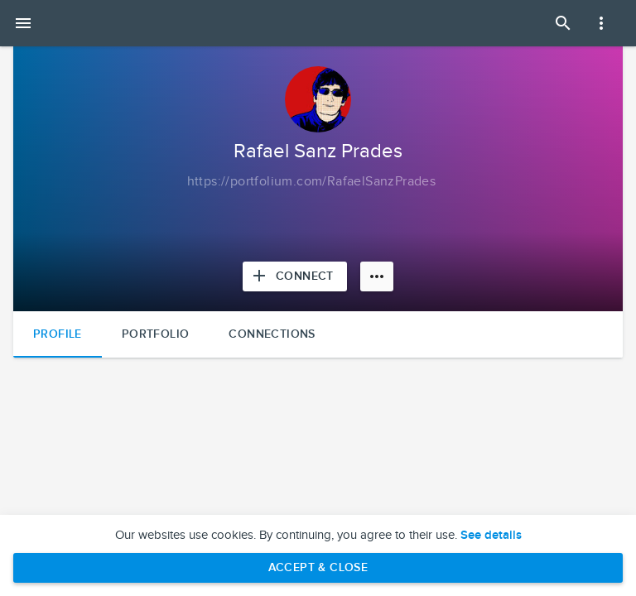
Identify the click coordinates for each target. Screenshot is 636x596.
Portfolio (156, 334)
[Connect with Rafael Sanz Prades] (295, 276)
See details (491, 535)
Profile (57, 334)
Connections (272, 334)
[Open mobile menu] (23, 23)
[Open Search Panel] (563, 23)
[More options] (376, 276)
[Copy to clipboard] (312, 182)
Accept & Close (318, 567)
